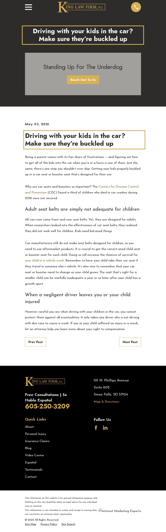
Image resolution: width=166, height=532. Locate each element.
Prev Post (35, 342)
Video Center (34, 455)
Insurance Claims (37, 441)
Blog (28, 448)
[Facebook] (96, 427)
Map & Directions (106, 401)
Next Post (130, 342)
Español (30, 462)
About (29, 426)
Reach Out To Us (83, 79)
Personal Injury (35, 434)
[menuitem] (30, 524)
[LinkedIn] (105, 427)
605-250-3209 (47, 406)
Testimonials (33, 469)
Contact (31, 477)
